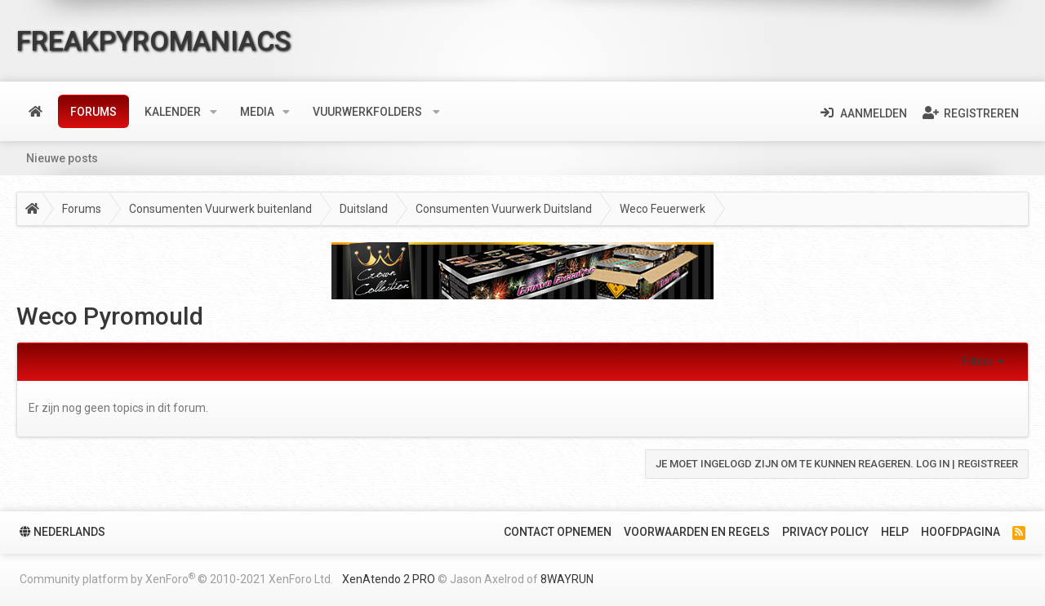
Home (35, 111)
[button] (213, 111)
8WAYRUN (567, 579)
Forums (93, 111)
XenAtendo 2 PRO (388, 579)
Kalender (173, 111)
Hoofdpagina (960, 531)
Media (257, 111)
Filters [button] (978, 361)
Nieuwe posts (62, 158)
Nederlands (62, 531)
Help (895, 531)
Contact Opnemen (557, 531)
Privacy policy (825, 531)
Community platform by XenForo (176, 578)
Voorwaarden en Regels (697, 531)
